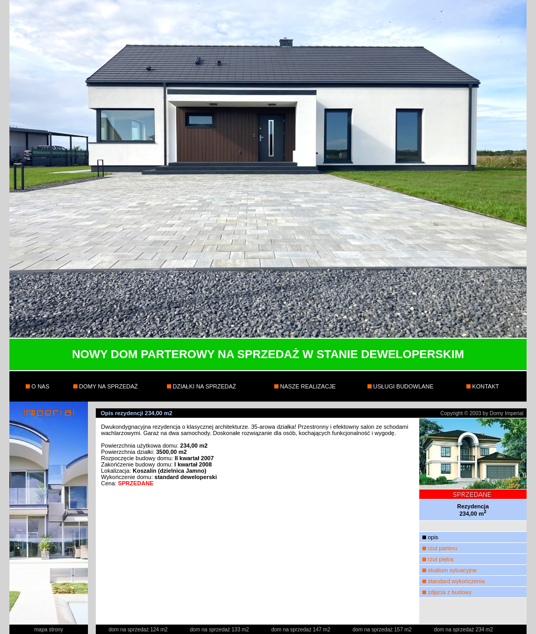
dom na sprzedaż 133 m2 (220, 629)
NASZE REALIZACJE (307, 386)
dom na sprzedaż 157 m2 (383, 629)
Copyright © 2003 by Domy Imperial (481, 413)
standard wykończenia (456, 581)
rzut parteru (442, 548)
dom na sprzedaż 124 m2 (138, 629)
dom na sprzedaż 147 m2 (301, 629)
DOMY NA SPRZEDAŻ (107, 386)
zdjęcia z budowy (450, 592)
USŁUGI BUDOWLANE (402, 386)
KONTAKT (485, 386)
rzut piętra (440, 559)
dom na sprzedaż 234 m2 (463, 629)
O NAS (39, 386)
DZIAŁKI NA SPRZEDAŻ (203, 386)
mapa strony (48, 629)
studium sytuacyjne (452, 570)
